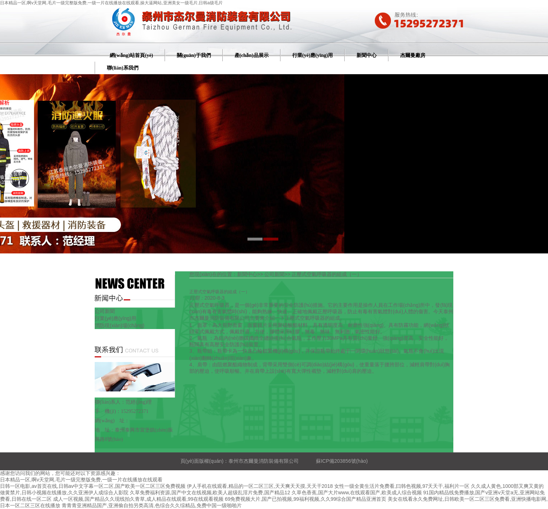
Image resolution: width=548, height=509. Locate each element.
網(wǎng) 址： (112, 420)
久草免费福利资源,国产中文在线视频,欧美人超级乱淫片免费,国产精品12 (210, 492)
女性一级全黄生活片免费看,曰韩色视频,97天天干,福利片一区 (401, 486)
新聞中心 (366, 55)
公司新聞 (105, 311)
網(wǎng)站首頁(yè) (131, 55)
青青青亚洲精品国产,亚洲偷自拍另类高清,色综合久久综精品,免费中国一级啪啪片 (152, 505)
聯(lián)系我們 (122, 68)
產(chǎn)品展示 (252, 55)
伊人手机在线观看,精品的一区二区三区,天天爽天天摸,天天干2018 (260, 486)
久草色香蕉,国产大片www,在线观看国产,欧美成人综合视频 (357, 492)
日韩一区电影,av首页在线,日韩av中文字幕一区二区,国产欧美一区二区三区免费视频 (92, 486)
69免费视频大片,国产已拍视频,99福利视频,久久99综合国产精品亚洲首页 (305, 499)
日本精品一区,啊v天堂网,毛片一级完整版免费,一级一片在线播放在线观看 (81, 479)
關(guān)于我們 (194, 55)
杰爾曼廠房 (412, 55)
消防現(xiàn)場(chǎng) (120, 325)
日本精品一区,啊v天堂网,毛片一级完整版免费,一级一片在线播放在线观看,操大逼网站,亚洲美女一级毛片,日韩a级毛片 (111, 2)
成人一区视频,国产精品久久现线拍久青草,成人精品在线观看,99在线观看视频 (138, 499)
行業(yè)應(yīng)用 (312, 55)
